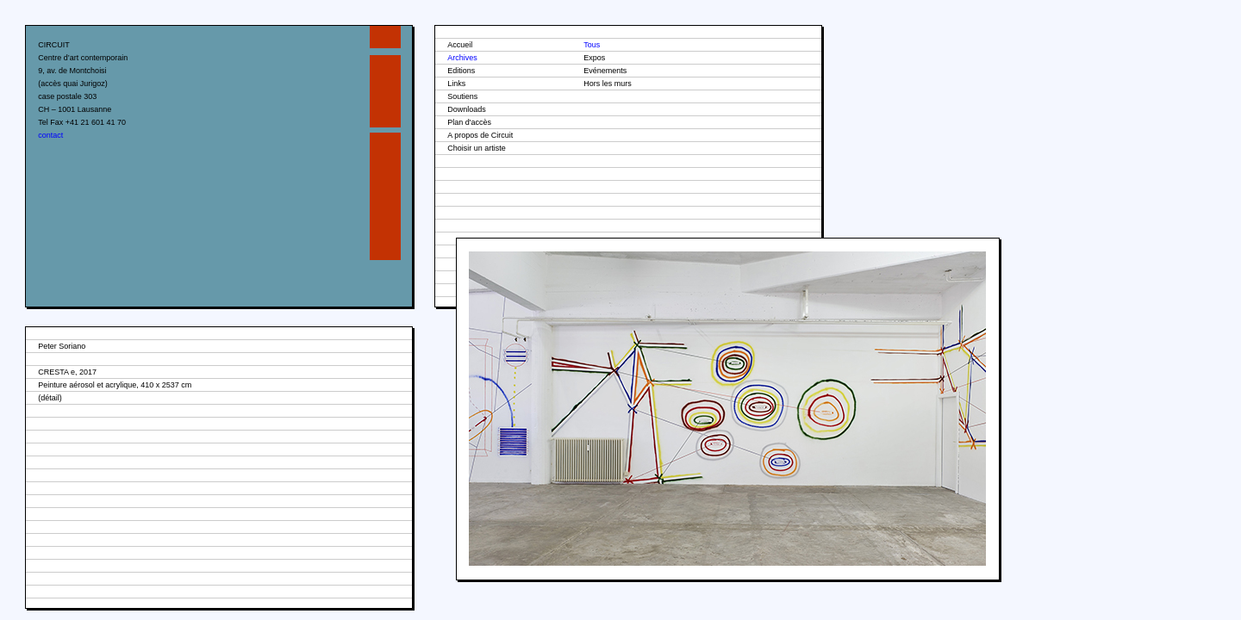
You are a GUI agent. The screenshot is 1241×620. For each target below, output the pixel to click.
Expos (594, 57)
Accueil (459, 44)
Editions (461, 70)
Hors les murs (607, 83)
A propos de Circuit (480, 135)
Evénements (605, 70)
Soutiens (462, 96)
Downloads (466, 109)
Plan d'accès (469, 122)
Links (456, 83)
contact (50, 135)
